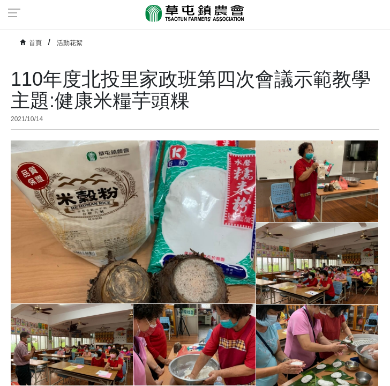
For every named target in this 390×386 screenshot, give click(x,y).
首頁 (35, 43)
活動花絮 (69, 43)
